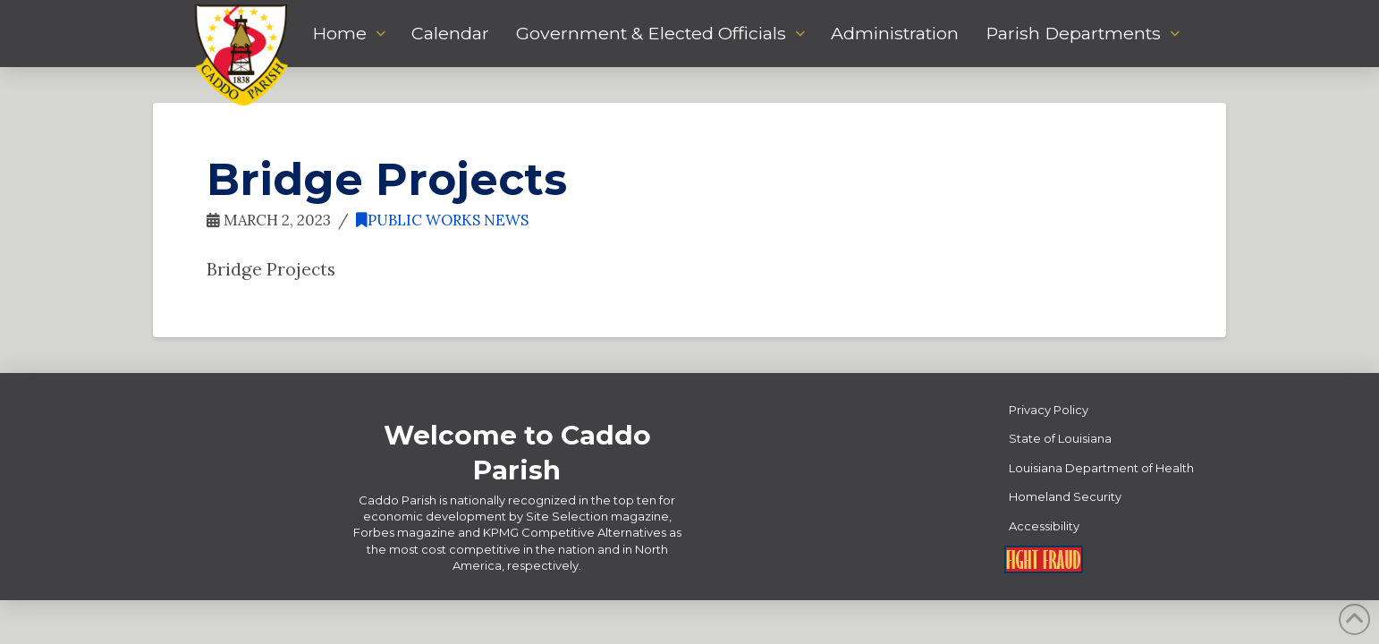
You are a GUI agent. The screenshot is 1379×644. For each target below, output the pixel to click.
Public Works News (442, 220)
